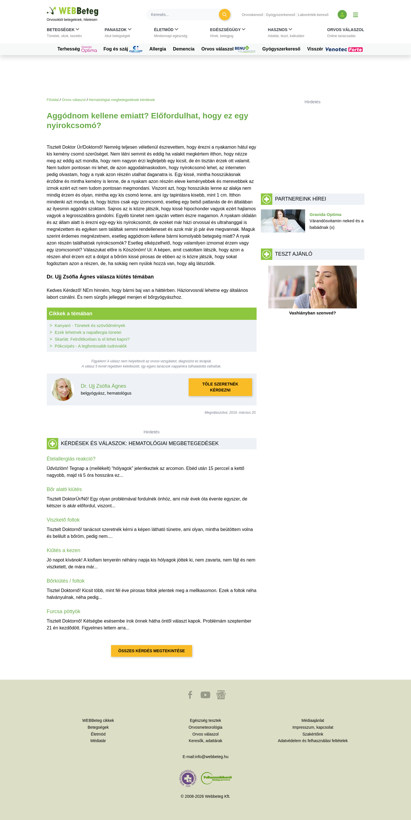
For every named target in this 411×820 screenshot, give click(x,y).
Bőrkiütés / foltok (66, 581)
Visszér (335, 49)
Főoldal (53, 100)
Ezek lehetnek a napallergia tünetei (88, 332)
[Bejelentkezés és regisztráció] (342, 14)
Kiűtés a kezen (63, 550)
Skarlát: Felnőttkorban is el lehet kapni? (92, 339)
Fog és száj (123, 49)
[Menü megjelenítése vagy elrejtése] (355, 14)
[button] (64, 34)
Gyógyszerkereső (280, 15)
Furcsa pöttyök (63, 611)
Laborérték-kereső (313, 15)
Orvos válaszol (228, 49)
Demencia (184, 49)
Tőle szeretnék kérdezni (220, 387)
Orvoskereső (252, 15)
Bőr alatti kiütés (64, 489)
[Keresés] (186, 14)
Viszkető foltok (63, 520)
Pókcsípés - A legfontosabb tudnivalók (91, 346)
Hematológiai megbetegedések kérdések (122, 100)
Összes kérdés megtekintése (151, 651)
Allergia (157, 49)
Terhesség (76, 49)
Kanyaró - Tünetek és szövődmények (90, 325)
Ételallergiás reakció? (71, 459)
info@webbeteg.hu (211, 756)
